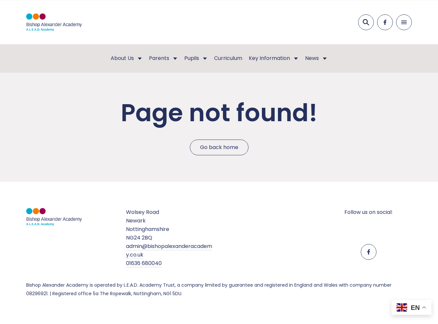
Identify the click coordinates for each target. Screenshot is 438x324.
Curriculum (228, 58)
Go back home (219, 147)
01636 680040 (144, 263)
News (312, 58)
